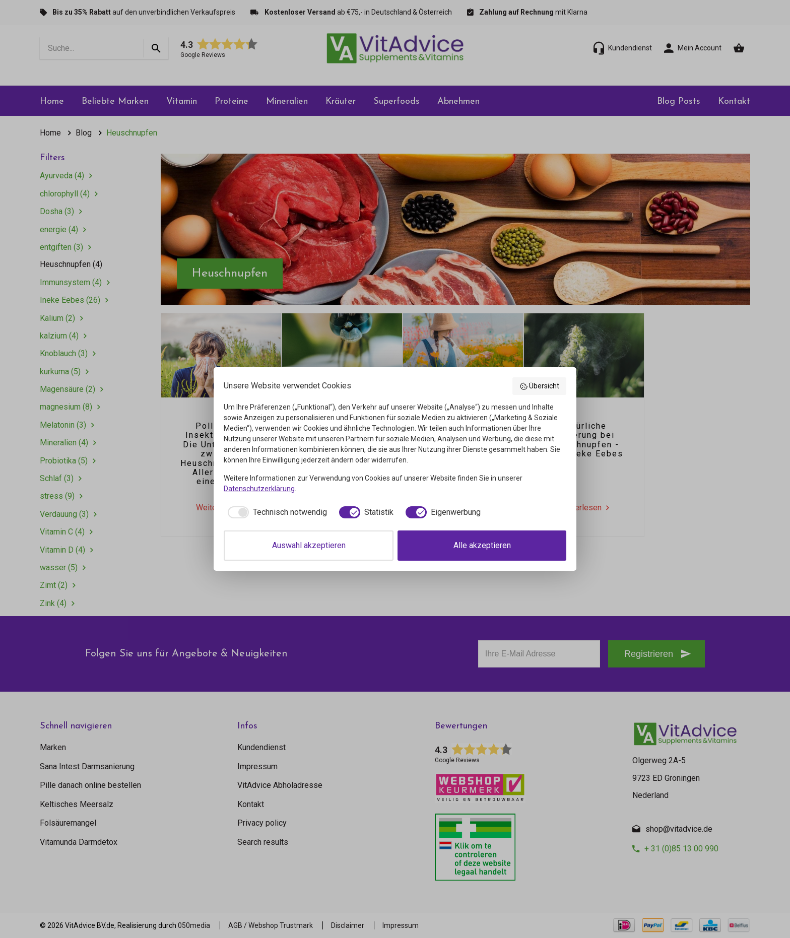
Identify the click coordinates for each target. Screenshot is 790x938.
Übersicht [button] (539, 386)
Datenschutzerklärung (259, 489)
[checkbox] (275, 512)
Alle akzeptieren (482, 545)
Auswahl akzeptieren (309, 545)
